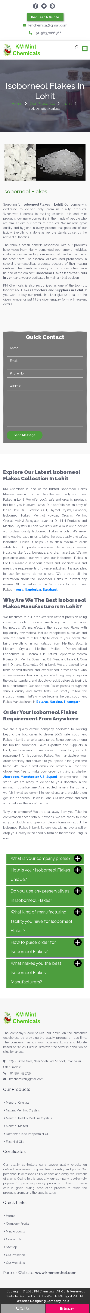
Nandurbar (33, 589)
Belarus (42, 701)
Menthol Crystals (17, 1102)
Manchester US (32, 776)
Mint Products (14, 1231)
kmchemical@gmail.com (45, 25)
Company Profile (16, 1223)
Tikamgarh (71, 701)
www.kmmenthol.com (55, 1272)
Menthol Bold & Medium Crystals (29, 1118)
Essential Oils (15, 1141)
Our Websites (14, 1262)
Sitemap (10, 1247)
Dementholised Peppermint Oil (27, 1134)
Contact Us (12, 1239)
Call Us (23, 1308)
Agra (19, 589)
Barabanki (50, 589)
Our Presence (42, 103)
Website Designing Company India (43, 1301)
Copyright (13, 1291)
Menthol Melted (17, 1126)
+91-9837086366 (45, 33)
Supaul (51, 776)
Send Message (24, 435)
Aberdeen (11, 776)
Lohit (67, 103)
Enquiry (67, 1308)
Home (16, 103)
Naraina (56, 701)
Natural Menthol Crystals (23, 1110)
